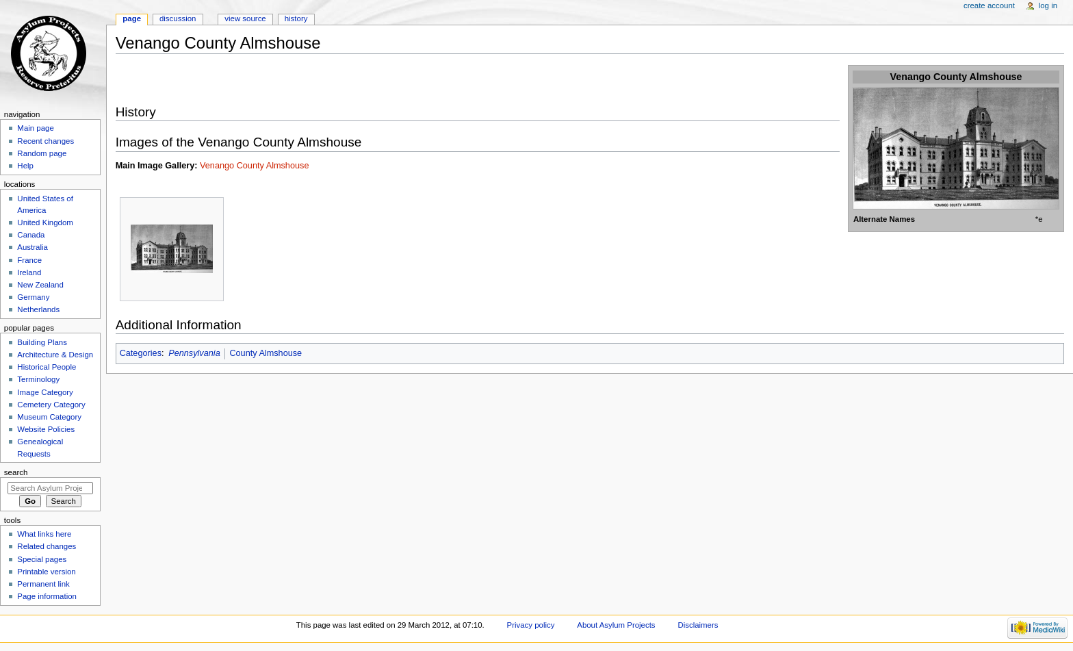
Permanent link (43, 584)
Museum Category (49, 417)
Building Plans (42, 342)
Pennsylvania (194, 353)
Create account (989, 5)
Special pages (41, 559)
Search (16, 472)
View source (245, 18)
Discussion (177, 18)
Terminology (38, 379)
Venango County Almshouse (254, 165)
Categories (140, 353)
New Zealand (40, 285)
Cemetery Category (51, 404)
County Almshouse (265, 353)
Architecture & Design (55, 354)
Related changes (46, 546)
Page (131, 18)
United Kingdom (45, 222)
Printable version (46, 571)
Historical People (46, 367)
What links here (44, 534)
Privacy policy (531, 625)
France (29, 260)
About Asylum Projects (616, 625)
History (296, 18)
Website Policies (46, 429)
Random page (41, 153)
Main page (35, 128)
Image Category (45, 392)
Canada (30, 235)
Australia (32, 247)
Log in (1048, 5)
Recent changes (45, 141)
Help (25, 166)
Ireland (29, 272)
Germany (33, 297)
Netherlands (38, 309)
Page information (47, 596)
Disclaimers (697, 625)
